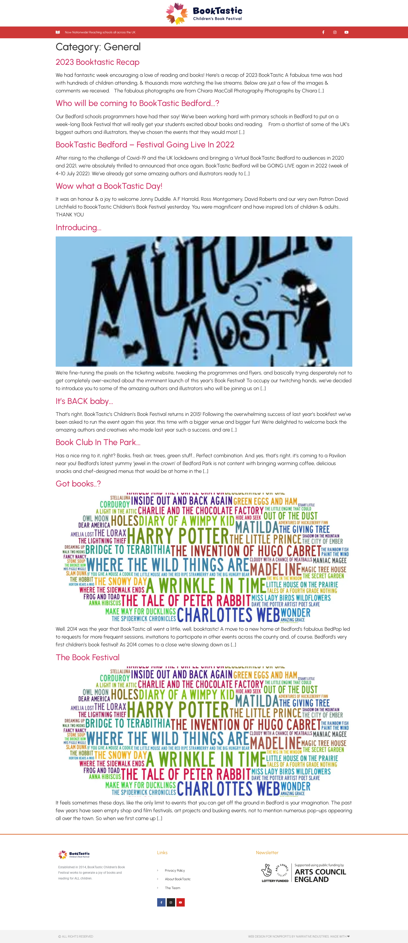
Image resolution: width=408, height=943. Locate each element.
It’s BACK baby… (84, 401)
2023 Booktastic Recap (97, 62)
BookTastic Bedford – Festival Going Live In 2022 (145, 144)
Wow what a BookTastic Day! (109, 186)
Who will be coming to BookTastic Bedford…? (138, 103)
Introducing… (78, 227)
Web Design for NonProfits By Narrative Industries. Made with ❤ (299, 936)
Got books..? (78, 484)
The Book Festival (88, 657)
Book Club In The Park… (98, 442)
